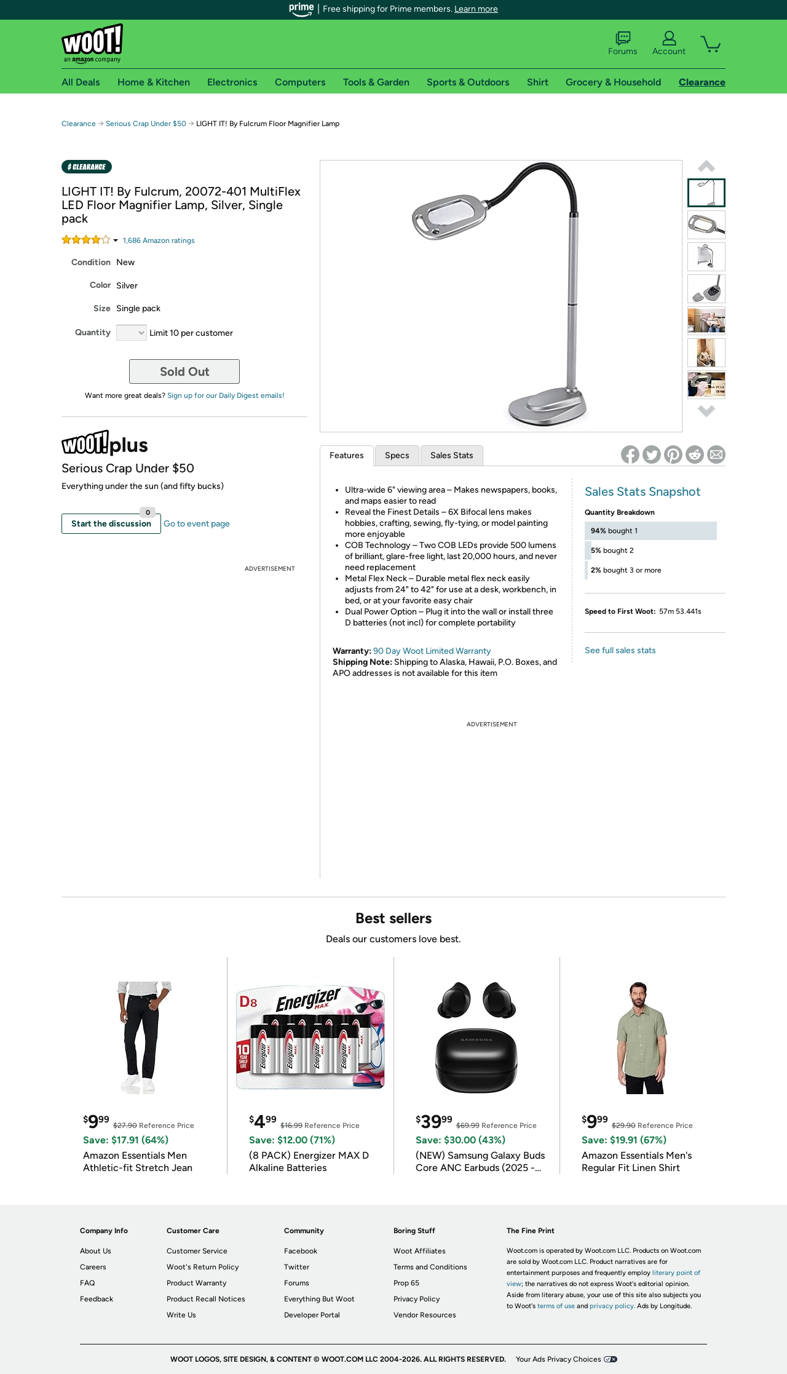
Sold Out (185, 371)
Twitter (296, 1267)
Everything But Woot (319, 1299)
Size (102, 308)
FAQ (87, 1283)
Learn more (476, 9)
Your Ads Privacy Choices (558, 1359)
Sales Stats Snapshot (643, 491)
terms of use (556, 1306)
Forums (623, 44)
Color (100, 285)
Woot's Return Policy (203, 1267)
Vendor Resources (425, 1315)
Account (669, 44)
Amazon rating (159, 240)
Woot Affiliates (420, 1251)
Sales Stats (451, 455)
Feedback (96, 1299)
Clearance (78, 123)
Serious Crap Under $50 (146, 123)
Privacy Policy (417, 1299)
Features (347, 455)
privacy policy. (612, 1306)
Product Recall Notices (206, 1299)
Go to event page (197, 523)
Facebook (300, 1251)
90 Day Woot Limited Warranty (432, 651)
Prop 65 (406, 1283)
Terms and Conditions (430, 1267)
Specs (397, 455)
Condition (91, 262)
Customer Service (197, 1251)
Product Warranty (196, 1283)
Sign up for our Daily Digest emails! (226, 395)
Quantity (93, 332)
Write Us (181, 1315)
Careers (93, 1267)
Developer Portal (312, 1315)
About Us (95, 1251)
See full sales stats (620, 650)
